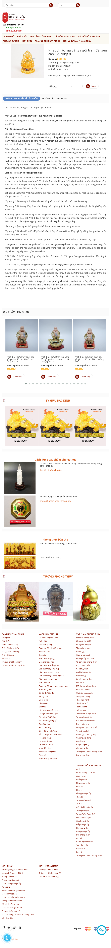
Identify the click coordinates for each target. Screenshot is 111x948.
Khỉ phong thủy (82, 748)
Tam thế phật (82, 845)
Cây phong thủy (83, 665)
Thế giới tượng (11, 41)
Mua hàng (14, 377)
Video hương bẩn (9, 893)
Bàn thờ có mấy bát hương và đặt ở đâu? (58, 543)
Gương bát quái (83, 655)
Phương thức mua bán (11, 911)
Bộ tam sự (43, 700)
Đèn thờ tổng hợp (46, 662)
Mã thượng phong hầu (86, 686)
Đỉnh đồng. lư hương (48, 731)
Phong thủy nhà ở (9, 876)
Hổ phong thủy (82, 824)
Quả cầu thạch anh (84, 693)
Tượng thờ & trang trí (88, 765)
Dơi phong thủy (83, 755)
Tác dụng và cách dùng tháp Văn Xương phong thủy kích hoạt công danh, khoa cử (71, 464)
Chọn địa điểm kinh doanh (13, 897)
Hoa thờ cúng (45, 738)
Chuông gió (81, 651)
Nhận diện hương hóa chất (13, 890)
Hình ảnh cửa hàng (40, 36)
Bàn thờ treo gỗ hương (49, 668)
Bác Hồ (79, 852)
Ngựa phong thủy (83, 783)
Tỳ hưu (79, 803)
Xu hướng (6, 887)
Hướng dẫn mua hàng (54, 98)
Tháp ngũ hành (82, 700)
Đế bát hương (45, 727)
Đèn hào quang (45, 644)
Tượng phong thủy (84, 717)
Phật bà (79, 786)
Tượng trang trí (82, 810)
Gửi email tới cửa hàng (48, 876)
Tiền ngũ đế (81, 710)
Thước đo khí (82, 703)
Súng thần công (83, 696)
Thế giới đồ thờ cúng (89, 36)
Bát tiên (79, 838)
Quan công (81, 776)
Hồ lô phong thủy (83, 672)
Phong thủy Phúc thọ (85, 658)
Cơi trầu (42, 706)
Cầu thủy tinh (82, 668)
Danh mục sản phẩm (13, 634)
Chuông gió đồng (83, 738)
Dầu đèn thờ (44, 724)
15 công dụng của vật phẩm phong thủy (58, 496)
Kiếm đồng (81, 675)
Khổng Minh (81, 779)
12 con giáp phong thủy (86, 662)
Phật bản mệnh (83, 689)
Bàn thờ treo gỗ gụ (47, 658)
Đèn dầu (42, 655)
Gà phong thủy (82, 744)
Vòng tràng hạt (82, 731)
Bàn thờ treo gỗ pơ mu (49, 672)
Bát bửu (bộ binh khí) (48, 758)
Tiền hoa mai (81, 706)
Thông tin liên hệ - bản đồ (50, 873)
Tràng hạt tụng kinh (47, 751)
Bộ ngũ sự (43, 696)
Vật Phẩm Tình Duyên (85, 720)
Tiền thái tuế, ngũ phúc (86, 713)
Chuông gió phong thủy (86, 734)
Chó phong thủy (83, 831)
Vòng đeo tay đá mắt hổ (86, 727)
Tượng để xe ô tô (83, 800)
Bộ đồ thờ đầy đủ (46, 693)
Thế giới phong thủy (64, 36)
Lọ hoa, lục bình (46, 744)
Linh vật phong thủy (84, 637)
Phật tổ (79, 790)
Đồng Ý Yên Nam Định (48, 713)
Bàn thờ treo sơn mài (48, 679)
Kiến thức (27, 41)
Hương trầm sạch (46, 741)
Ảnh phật (43, 641)
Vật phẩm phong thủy (88, 634)
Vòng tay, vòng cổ (83, 644)
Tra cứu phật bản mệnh (47, 41)
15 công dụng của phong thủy (14, 869)
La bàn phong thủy (84, 679)
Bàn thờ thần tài (46, 682)
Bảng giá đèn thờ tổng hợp (50, 648)
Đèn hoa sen (44, 651)
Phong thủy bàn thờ (10, 880)
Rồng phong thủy (83, 793)
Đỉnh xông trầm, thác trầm (50, 734)
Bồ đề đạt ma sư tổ (84, 841)
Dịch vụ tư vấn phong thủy (77, 41)
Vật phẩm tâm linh (49, 634)
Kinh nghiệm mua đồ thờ (12, 873)
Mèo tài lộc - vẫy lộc (84, 807)
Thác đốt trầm (45, 748)
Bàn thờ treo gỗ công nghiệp (51, 675)
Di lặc (78, 769)
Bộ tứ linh (80, 741)
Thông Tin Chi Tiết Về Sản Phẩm (21, 98)
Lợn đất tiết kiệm (83, 817)
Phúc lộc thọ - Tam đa (85, 772)
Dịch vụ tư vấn (82, 724)
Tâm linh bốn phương (11, 904)
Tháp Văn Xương (83, 648)
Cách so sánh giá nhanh (12, 907)
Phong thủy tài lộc (84, 641)
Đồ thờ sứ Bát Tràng (47, 717)
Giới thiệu (22, 36)
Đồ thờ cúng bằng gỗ (48, 720)
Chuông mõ (44, 703)
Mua (91, 86)
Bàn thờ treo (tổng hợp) (49, 665)
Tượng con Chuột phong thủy (89, 751)
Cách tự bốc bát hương (50, 557)
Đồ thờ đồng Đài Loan (48, 637)
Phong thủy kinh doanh (12, 900)
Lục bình (80, 682)
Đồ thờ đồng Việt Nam (48, 710)
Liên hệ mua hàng (48, 866)
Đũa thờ (42, 755)
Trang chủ (8, 36)
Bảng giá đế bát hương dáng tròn (53, 686)
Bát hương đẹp (45, 689)
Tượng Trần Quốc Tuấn (86, 814)
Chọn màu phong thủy (11, 883)
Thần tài (79, 796)
